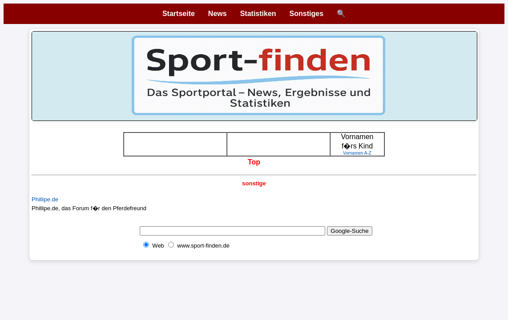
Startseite (178, 13)
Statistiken (258, 13)
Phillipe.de (45, 199)
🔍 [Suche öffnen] (341, 13)
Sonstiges (306, 13)
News (217, 13)
